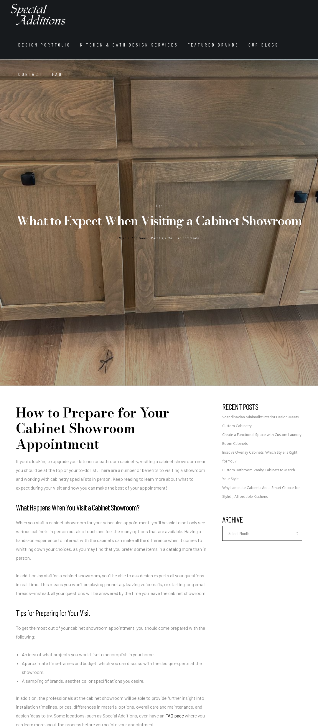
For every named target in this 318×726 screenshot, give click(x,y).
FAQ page (174, 715)
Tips (159, 205)
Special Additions (133, 238)
